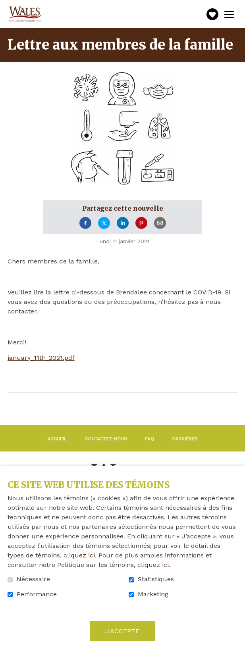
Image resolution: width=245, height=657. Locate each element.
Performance (37, 594)
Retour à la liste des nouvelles (84, 403)
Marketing (153, 594)
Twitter (104, 223)
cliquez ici (79, 555)
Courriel (160, 223)
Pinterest (141, 223)
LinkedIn (123, 223)
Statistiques (156, 579)
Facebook (85, 223)
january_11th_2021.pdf (41, 357)
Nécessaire (33, 579)
